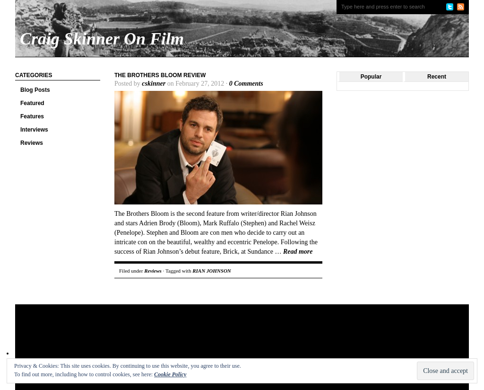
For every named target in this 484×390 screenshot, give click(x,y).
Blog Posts (35, 90)
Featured (32, 103)
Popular (371, 76)
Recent (436, 76)
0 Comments (246, 83)
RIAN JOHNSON (211, 271)
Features (32, 116)
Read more (298, 251)
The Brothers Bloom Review (160, 75)
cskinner (153, 83)
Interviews (34, 129)
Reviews (31, 143)
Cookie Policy (170, 374)
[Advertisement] (197, 335)
